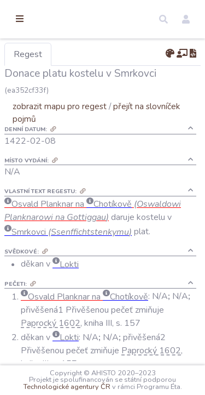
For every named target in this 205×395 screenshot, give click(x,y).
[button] (163, 19)
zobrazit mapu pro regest (116, 106)
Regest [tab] (85, 54)
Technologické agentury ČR (148, 380)
